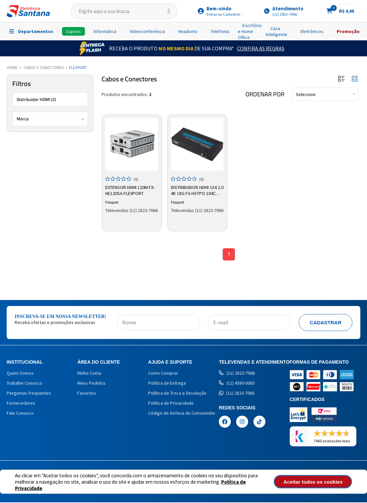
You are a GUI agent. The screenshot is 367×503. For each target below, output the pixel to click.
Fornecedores (21, 404)
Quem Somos (20, 374)
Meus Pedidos (91, 384)
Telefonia (220, 31)
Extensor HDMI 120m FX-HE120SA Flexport (131, 190)
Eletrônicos (312, 31)
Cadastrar (325, 323)
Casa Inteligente (276, 31)
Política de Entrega (167, 384)
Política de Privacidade (171, 404)
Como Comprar (163, 374)
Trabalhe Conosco (24, 384)
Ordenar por (264, 94)
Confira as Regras (260, 48)
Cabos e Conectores (44, 67)
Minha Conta (89, 374)
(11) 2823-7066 (237, 374)
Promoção (348, 31)
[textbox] (124, 11)
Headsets (187, 31)
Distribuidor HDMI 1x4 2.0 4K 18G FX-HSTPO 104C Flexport (197, 190)
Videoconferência (147, 31)
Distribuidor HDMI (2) (36, 99)
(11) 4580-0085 (237, 384)
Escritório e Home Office (250, 31)
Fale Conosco (20, 414)
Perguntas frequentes (29, 394)
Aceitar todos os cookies (319, 482)
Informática (105, 31)
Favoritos (86, 394)
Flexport (78, 67)
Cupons (73, 31)
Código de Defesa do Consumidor (181, 414)
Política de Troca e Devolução (177, 394)
